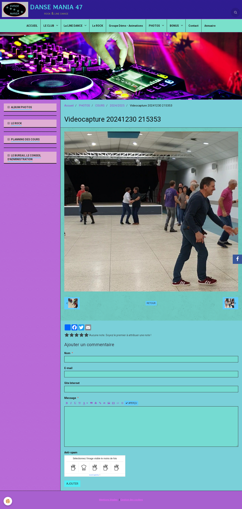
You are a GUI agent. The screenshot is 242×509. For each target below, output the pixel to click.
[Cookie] (8, 501)
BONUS (174, 25)
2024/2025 (117, 105)
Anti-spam (70, 452)
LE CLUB (48, 25)
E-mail (68, 368)
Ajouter (72, 483)
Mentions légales (108, 499)
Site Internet (72, 383)
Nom (67, 353)
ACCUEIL (31, 25)
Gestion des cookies (132, 499)
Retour (151, 303)
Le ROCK (97, 25)
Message (70, 397)
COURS (100, 105)
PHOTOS (155, 25)
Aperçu (131, 403)
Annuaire (210, 25)
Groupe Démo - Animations (126, 25)
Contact (194, 25)
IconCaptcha (94, 475)
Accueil (69, 105)
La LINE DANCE (73, 25)
